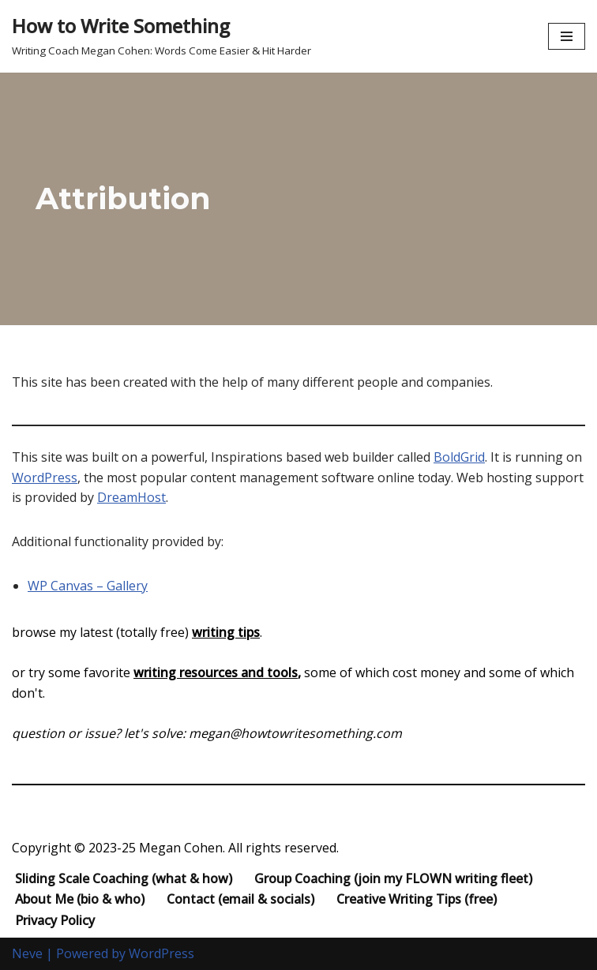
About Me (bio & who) (80, 899)
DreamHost (131, 497)
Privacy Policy (55, 920)
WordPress (44, 477)
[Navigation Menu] (566, 36)
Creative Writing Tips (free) (416, 899)
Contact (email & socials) (240, 899)
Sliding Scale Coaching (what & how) (123, 878)
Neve (27, 953)
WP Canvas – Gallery (88, 585)
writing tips (226, 632)
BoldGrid (459, 457)
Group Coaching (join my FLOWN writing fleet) (393, 878)
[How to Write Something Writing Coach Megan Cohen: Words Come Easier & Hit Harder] (161, 36)
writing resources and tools (215, 672)
